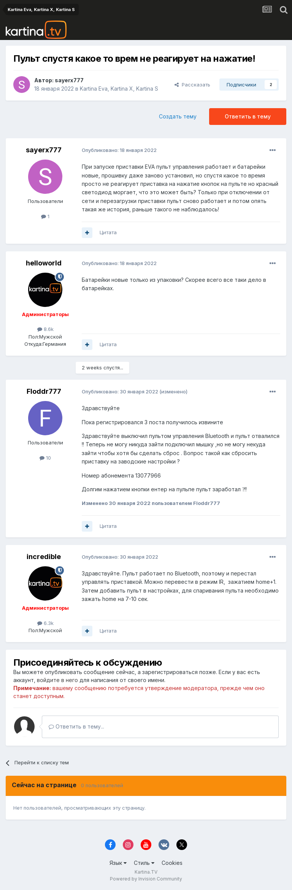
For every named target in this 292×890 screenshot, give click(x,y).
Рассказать (192, 84)
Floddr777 (44, 391)
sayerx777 (69, 80)
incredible (44, 557)
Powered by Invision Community (146, 879)
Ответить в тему (248, 116)
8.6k (45, 329)
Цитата (108, 232)
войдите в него (57, 680)
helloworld (44, 263)
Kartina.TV (146, 872)
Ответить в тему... (76, 726)
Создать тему (178, 116)
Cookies (172, 863)
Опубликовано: (119, 150)
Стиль (144, 863)
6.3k (45, 623)
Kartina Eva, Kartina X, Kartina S (119, 88)
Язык (118, 863)
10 (45, 458)
